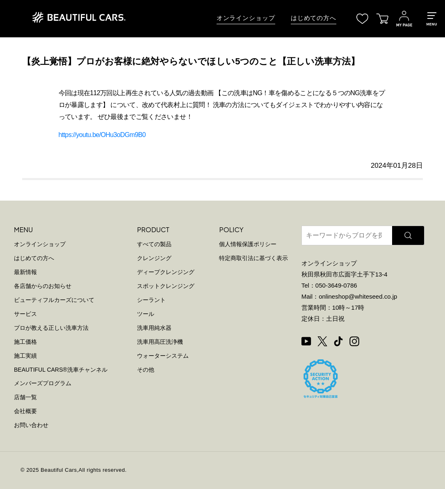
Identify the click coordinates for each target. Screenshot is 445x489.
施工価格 (25, 341)
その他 (145, 369)
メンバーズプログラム (42, 383)
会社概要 (25, 411)
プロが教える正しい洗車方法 (51, 327)
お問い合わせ (31, 425)
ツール (145, 314)
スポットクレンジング (165, 286)
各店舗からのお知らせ (42, 286)
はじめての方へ (313, 18)
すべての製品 (154, 244)
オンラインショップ (246, 18)
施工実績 (25, 355)
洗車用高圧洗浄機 (160, 341)
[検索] (408, 235)
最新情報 (25, 272)
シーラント (151, 300)
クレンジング (154, 258)
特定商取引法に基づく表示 (253, 258)
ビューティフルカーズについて (54, 300)
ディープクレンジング (165, 272)
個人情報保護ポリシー (247, 244)
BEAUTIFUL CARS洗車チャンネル (60, 369)
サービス (25, 314)
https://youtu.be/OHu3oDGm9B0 (102, 134)
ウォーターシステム (163, 355)
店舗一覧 (25, 397)
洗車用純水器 (154, 327)
